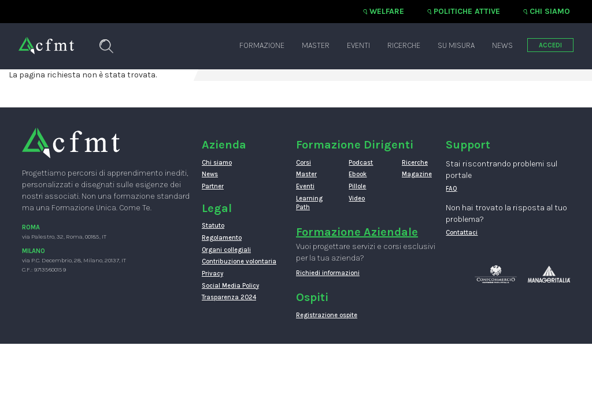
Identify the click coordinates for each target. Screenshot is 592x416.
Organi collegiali (226, 250)
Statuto (213, 225)
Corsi (303, 162)
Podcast (361, 162)
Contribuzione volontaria (239, 261)
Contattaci (462, 232)
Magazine (417, 174)
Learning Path (309, 203)
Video (357, 198)
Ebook (358, 174)
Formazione (261, 45)
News (502, 45)
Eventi (358, 45)
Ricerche (403, 45)
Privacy (212, 273)
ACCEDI (550, 45)
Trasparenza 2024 (229, 297)
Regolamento (222, 238)
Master (316, 45)
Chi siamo (550, 11)
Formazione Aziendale (357, 232)
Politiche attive (467, 11)
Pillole (357, 186)
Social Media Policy (230, 285)
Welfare (386, 11)
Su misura (456, 45)
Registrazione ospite (326, 315)
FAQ (451, 188)
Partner (213, 186)
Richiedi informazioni (328, 273)
